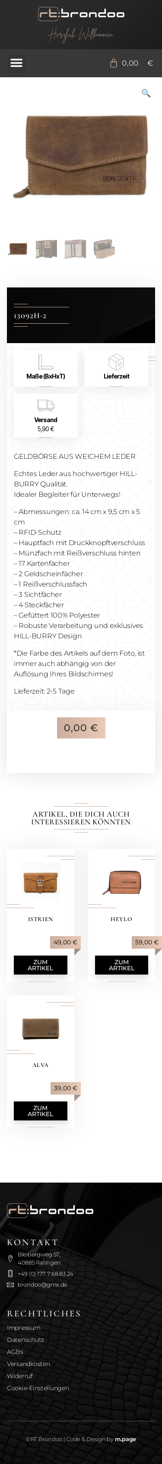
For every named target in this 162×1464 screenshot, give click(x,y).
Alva (40, 1065)
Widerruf (20, 1376)
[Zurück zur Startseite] (81, 14)
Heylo (121, 919)
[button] (16, 63)
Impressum (24, 1327)
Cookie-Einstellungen (38, 1388)
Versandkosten (28, 1364)
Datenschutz (25, 1340)
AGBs (15, 1352)
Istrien (40, 919)
